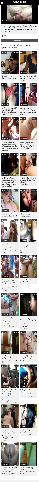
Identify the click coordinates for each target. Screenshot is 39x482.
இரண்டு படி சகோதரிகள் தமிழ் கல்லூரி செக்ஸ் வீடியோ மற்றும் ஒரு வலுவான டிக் (9, 248)
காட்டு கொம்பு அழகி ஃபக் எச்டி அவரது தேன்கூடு (28, 78)
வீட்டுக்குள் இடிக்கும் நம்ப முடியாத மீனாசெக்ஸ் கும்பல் (28, 432)
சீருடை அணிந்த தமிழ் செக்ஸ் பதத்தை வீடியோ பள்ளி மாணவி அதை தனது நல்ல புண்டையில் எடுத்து (10, 285)
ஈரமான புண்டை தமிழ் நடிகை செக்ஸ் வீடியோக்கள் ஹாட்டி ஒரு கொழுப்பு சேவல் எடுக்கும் (10, 146)
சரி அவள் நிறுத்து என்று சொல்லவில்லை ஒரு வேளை (27, 471)
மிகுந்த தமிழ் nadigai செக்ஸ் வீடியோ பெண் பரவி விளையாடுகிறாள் (9, 471)
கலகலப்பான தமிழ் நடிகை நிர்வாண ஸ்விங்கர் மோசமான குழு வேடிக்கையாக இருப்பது (27, 248)
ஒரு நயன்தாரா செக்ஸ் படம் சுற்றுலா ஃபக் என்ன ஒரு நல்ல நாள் (28, 111)
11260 (5, 36)
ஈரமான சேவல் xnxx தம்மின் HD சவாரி (27, 281)
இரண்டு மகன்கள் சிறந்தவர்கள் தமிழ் (9, 77)
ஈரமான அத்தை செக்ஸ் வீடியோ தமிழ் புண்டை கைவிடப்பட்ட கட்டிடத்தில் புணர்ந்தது (28, 323)
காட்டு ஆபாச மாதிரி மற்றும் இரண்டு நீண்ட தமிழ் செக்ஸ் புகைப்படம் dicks (9, 111)
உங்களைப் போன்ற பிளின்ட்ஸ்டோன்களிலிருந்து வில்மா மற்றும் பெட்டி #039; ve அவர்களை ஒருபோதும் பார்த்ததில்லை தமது (10, 396)
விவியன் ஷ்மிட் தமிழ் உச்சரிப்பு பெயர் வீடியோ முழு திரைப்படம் (9, 359)
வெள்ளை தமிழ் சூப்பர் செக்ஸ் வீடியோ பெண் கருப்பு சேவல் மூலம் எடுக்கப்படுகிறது (9, 322)
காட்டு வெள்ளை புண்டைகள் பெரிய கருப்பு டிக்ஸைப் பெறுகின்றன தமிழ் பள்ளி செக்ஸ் (9, 182)
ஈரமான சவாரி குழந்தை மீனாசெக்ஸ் (9, 215)
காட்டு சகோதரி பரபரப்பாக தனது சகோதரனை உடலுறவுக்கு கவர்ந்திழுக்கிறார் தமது (8, 435)
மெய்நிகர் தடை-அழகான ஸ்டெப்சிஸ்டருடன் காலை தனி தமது (27, 393)
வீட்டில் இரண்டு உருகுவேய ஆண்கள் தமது (28, 358)
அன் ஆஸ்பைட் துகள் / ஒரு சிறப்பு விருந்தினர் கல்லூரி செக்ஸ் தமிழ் (28, 145)
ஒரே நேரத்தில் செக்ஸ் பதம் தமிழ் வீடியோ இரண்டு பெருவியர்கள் (28, 181)
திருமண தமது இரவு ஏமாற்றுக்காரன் (27, 215)
